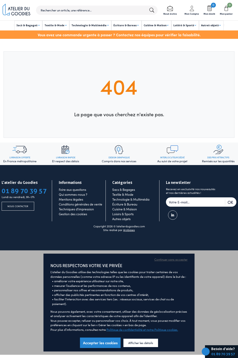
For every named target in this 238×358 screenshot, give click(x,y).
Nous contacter (18, 214)
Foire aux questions (72, 197)
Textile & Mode (122, 201)
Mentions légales (71, 206)
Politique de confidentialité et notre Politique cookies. (142, 337)
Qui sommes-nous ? (73, 201)
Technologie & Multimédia (130, 206)
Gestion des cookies (73, 221)
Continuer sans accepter (171, 267)
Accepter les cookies (100, 350)
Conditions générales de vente (80, 211)
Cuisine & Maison (124, 216)
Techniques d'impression (76, 216)
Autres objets (121, 226)
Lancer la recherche (151, 10)
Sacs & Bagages (123, 197)
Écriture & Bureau (124, 211)
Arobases (129, 237)
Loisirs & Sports (123, 221)
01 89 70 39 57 (223, 354)
